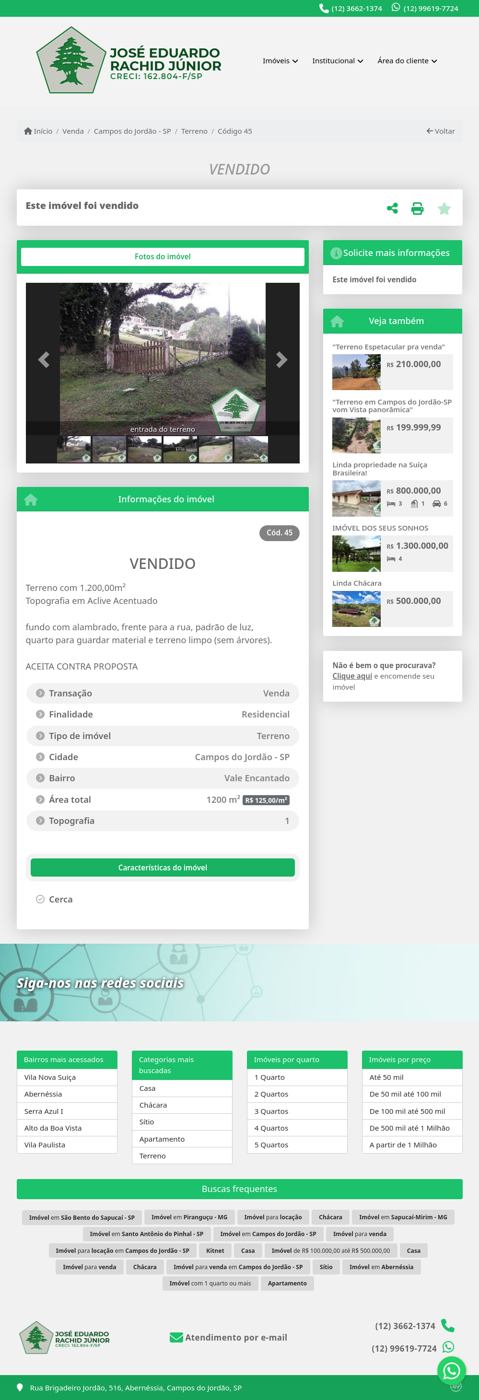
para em (122, 1251)
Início (38, 131)
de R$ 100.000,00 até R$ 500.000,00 (331, 1251)
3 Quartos (272, 1111)
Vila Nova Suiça (50, 1077)
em (82, 1218)
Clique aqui (352, 676)
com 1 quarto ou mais (210, 1283)
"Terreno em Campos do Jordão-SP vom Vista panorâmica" (392, 406)
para (273, 1217)
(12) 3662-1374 (357, 8)
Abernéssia (43, 1094)
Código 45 (235, 131)
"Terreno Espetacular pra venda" (388, 346)
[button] (46, 360)
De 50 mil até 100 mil (405, 1094)
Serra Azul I (43, 1111)
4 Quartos (272, 1128)
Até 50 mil (387, 1077)
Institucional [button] (334, 60)
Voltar (441, 131)
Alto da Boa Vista (53, 1128)
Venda (73, 131)
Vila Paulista (45, 1144)
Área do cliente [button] (403, 60)
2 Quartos (272, 1094)
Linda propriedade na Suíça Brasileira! (379, 468)
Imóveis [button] (276, 60)
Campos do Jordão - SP (132, 131)
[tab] (56, 257)
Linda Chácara (357, 583)
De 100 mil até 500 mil (407, 1111)
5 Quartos (272, 1144)
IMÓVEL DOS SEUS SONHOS (380, 527)
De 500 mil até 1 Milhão (410, 1128)
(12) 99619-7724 (431, 8)
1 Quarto (270, 1077)
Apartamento (162, 1139)
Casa (148, 1088)
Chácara (153, 1105)
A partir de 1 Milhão (403, 1144)
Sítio (147, 1121)
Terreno (194, 131)
